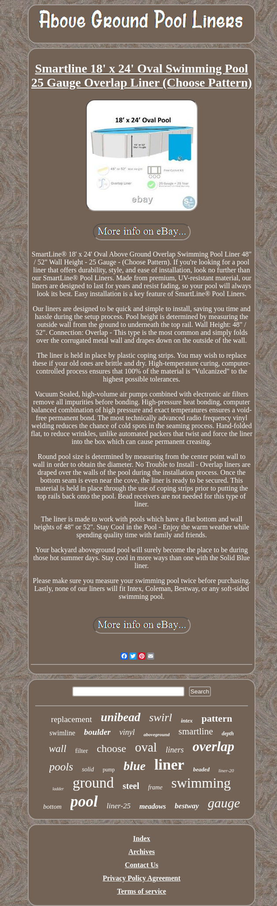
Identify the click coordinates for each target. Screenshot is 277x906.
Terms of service (141, 891)
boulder (97, 732)
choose (111, 748)
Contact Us (142, 865)
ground (93, 783)
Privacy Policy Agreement (142, 878)
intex (187, 720)
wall (57, 748)
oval (146, 747)
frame (155, 787)
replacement (71, 719)
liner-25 (118, 806)
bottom (52, 806)
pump (108, 770)
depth (227, 733)
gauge (224, 803)
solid (88, 769)
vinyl (127, 732)
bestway (187, 806)
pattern (216, 718)
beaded (201, 769)
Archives (141, 851)
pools (61, 767)
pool (84, 801)
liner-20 (226, 770)
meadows (152, 806)
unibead (120, 717)
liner (169, 764)
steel (131, 786)
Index (141, 838)
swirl (160, 717)
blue (135, 766)
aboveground (157, 734)
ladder (58, 788)
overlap (213, 746)
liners (175, 749)
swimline (62, 733)
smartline (195, 731)
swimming (201, 783)
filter (81, 750)
